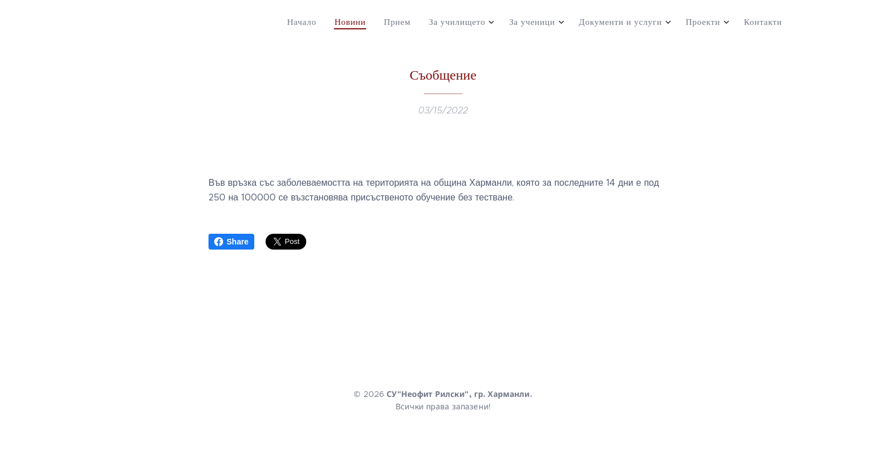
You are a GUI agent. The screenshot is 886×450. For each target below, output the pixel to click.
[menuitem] (636, 23)
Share (231, 241)
